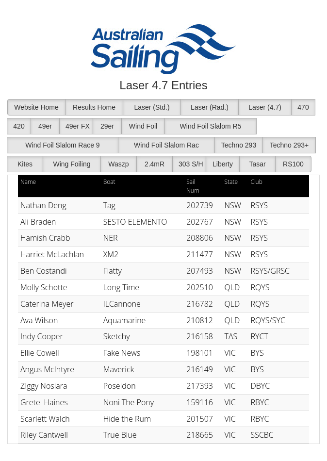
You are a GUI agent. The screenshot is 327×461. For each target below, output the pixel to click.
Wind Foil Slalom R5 (211, 126)
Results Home (94, 107)
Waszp (118, 164)
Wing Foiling (71, 164)
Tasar (257, 164)
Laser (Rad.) (210, 107)
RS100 (293, 164)
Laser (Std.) (151, 107)
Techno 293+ (289, 145)
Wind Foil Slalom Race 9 (62, 145)
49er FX (77, 126)
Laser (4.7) (264, 107)
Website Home (36, 107)
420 (18, 126)
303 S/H (191, 164)
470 (303, 107)
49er (45, 126)
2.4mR (154, 164)
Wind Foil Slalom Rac (166, 145)
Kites (25, 164)
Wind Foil (143, 126)
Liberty (223, 164)
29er (107, 126)
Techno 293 (238, 145)
